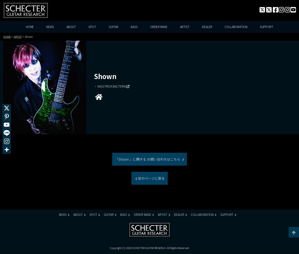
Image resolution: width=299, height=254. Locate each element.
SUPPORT (266, 27)
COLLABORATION (236, 27)
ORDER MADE (159, 27)
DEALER (207, 27)
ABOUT (71, 27)
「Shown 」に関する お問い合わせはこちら (148, 159)
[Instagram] (6, 141)
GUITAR (113, 27)
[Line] (6, 133)
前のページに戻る (151, 178)
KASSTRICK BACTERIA (112, 86)
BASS (134, 27)
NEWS (50, 27)
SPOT (92, 27)
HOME (30, 27)
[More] (6, 149)
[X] (6, 108)
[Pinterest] (6, 116)
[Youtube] (6, 125)
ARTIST (185, 27)
